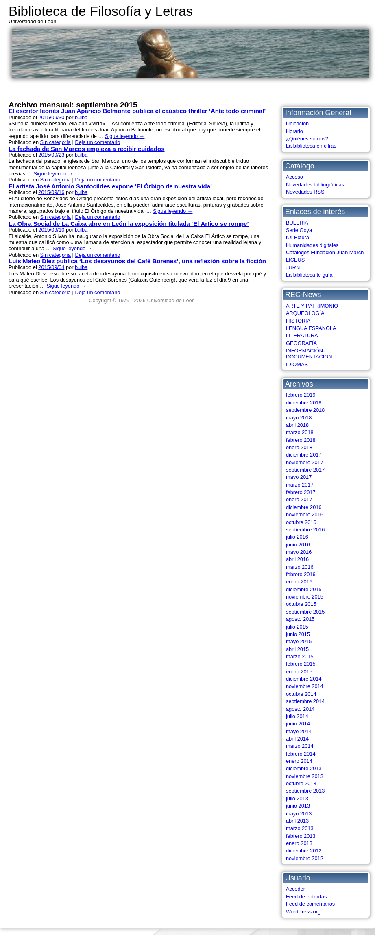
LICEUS (295, 260)
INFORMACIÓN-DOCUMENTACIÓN (309, 353)
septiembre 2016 (305, 529)
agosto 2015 (300, 619)
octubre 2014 (301, 694)
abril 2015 (297, 649)
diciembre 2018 (304, 403)
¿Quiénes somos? (307, 138)
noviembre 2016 (304, 514)
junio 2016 (298, 545)
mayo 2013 (299, 813)
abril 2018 (297, 425)
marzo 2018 (300, 432)
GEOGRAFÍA (301, 343)
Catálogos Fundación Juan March (325, 252)
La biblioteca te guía (309, 275)
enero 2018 (299, 447)
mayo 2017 (299, 477)
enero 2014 (299, 761)
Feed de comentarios (310, 904)
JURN (293, 267)
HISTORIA (298, 321)
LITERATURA (302, 335)
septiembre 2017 (305, 470)
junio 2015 (298, 634)
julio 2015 (297, 627)
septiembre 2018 (305, 410)
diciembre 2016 (304, 507)
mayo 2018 (299, 418)
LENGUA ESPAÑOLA (311, 328)
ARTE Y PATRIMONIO (312, 306)
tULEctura (297, 237)
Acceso (294, 177)
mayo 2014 (299, 731)
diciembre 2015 (304, 589)
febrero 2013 (301, 836)
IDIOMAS (297, 364)
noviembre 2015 (304, 597)
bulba (81, 117)
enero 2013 (299, 843)
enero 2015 (299, 671)
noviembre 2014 (304, 686)
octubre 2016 (301, 522)
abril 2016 (297, 559)
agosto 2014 (300, 709)
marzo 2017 (300, 485)
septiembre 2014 (305, 701)
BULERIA (297, 223)
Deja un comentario (97, 142)
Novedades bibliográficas (315, 184)
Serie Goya (299, 230)
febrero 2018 (301, 440)
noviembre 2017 (304, 462)
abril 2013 (297, 821)
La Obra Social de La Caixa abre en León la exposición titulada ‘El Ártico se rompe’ (129, 223)
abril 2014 (297, 739)
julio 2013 (297, 798)
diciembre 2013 (304, 768)
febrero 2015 (301, 664)
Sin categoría (55, 142)
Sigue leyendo (124, 136)
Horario (294, 131)
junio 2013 (298, 806)
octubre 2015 (301, 604)
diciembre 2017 (304, 455)
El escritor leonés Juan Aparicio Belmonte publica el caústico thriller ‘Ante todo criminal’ (137, 110)
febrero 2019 (301, 395)
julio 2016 (297, 537)
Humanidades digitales (312, 245)
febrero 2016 (301, 574)
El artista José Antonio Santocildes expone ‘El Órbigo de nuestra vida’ (110, 186)
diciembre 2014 (304, 679)
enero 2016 (299, 582)
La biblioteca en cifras (311, 146)
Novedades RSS (305, 192)
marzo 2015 (300, 656)
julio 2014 (297, 716)
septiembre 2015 (305, 612)
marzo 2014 (300, 746)
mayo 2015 (299, 641)
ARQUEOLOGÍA (305, 313)
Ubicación (297, 123)
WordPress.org (303, 912)
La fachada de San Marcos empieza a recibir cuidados (87, 148)
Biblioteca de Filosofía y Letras (101, 11)
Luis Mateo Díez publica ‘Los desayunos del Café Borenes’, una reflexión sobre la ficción (137, 261)
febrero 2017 (301, 492)
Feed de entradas (306, 896)
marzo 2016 (300, 567)
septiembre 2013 (305, 791)
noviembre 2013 (304, 776)
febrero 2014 (301, 754)
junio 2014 (298, 724)
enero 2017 (299, 499)
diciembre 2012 (304, 851)
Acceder (295, 889)
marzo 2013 (300, 828)
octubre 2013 (301, 783)
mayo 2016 (299, 552)
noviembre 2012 (304, 858)
